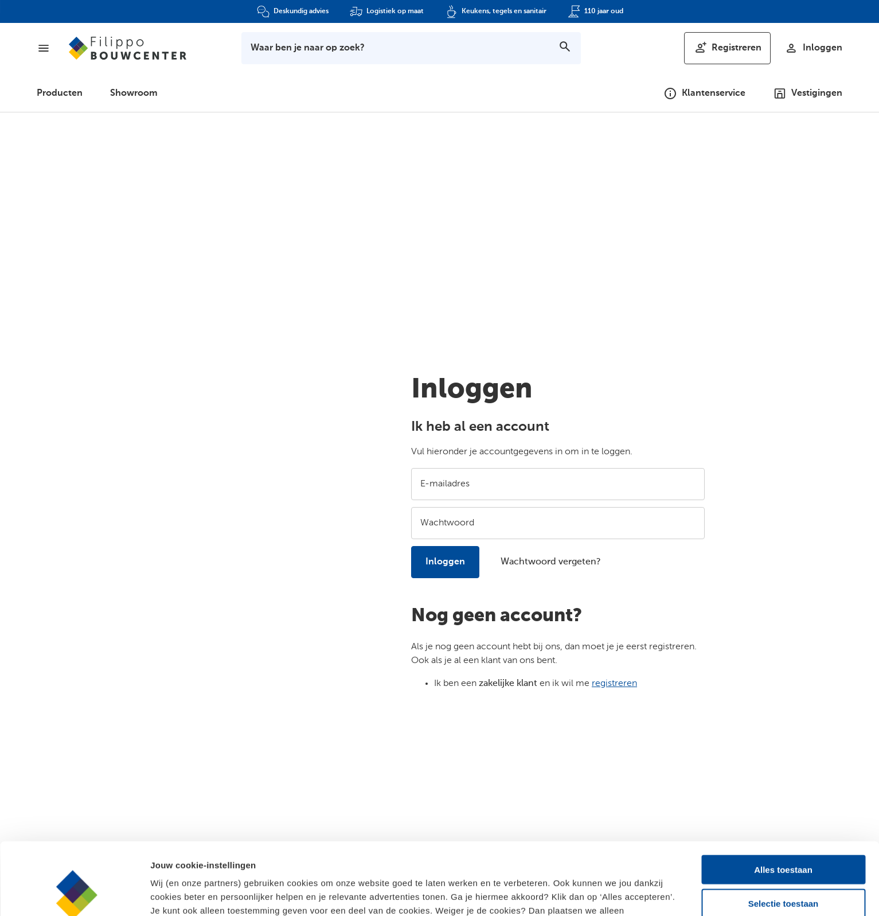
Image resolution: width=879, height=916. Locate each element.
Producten (60, 93)
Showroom (134, 93)
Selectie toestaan (783, 835)
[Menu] (44, 48)
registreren (614, 683)
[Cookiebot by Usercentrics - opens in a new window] (74, 893)
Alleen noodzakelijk (783, 869)
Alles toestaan (783, 801)
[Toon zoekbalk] (411, 48)
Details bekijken (625, 893)
